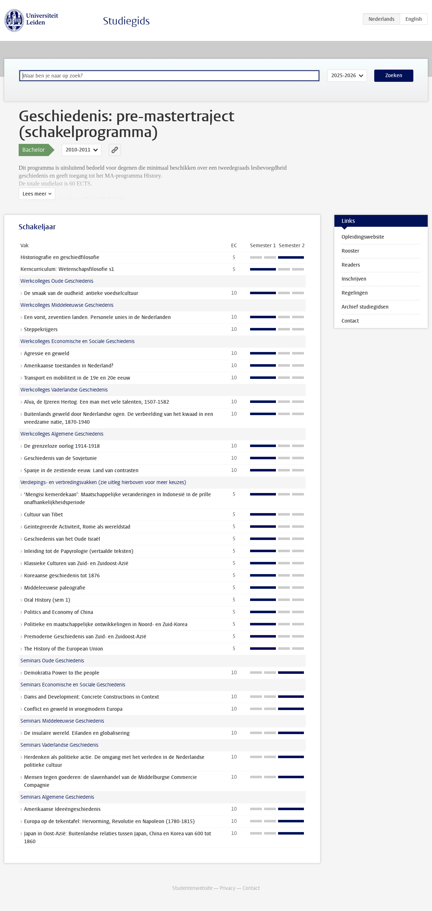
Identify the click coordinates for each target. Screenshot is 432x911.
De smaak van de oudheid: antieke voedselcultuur (81, 293)
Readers (351, 265)
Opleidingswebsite (363, 237)
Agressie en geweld (46, 353)
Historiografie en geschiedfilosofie (59, 257)
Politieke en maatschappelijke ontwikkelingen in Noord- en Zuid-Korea (105, 624)
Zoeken (393, 75)
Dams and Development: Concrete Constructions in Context (91, 697)
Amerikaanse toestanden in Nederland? (68, 365)
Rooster (350, 251)
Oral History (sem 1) (47, 600)
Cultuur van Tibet (43, 514)
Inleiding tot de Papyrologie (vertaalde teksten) (78, 551)
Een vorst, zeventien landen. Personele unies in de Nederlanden (97, 317)
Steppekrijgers (40, 329)
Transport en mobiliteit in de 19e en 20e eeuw (77, 378)
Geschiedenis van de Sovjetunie (60, 458)
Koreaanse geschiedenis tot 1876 (62, 575)
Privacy (227, 888)
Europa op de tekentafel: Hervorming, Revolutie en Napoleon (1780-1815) (109, 821)
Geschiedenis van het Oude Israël (62, 539)
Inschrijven (354, 279)
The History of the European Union (63, 648)
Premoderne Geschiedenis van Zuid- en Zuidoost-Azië (85, 636)
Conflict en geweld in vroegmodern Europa (73, 709)
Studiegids (126, 21)
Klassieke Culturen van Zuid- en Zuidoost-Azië (76, 563)
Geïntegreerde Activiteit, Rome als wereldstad (77, 526)
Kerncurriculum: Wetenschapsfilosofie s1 (67, 269)
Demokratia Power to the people (61, 673)
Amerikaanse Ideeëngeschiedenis (62, 809)
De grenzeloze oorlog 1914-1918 (62, 446)
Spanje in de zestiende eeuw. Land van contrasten (81, 470)
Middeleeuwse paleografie (54, 587)
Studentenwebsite (192, 888)
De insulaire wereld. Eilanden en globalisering (77, 733)
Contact (350, 321)
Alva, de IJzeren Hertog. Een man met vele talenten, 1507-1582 (96, 402)
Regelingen (355, 293)
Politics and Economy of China (58, 612)
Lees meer (34, 194)
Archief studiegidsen (365, 307)
